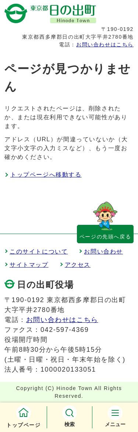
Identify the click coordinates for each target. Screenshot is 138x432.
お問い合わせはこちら (105, 44)
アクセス (78, 265)
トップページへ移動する (46, 174)
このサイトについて (39, 251)
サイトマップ (29, 265)
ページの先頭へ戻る (105, 237)
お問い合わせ (103, 251)
